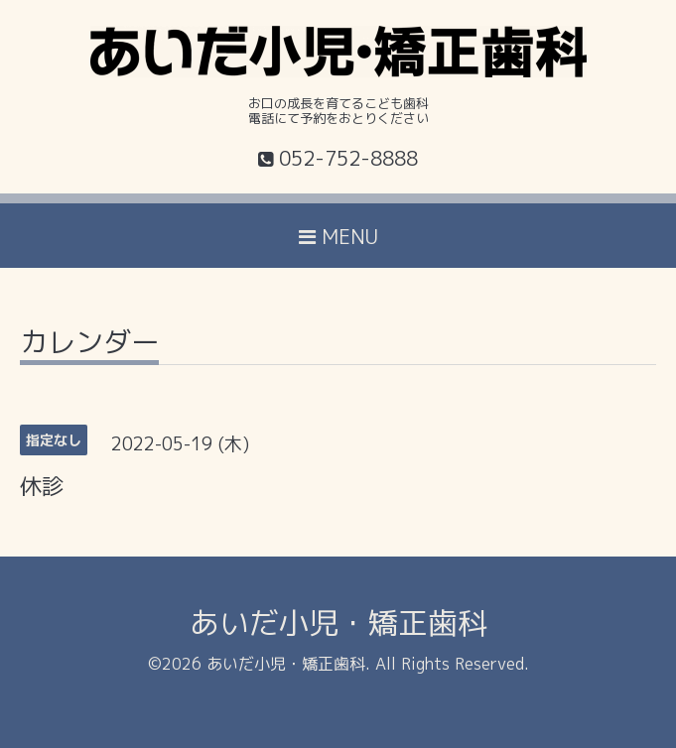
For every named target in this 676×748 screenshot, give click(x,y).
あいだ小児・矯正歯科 (338, 623)
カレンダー (89, 344)
